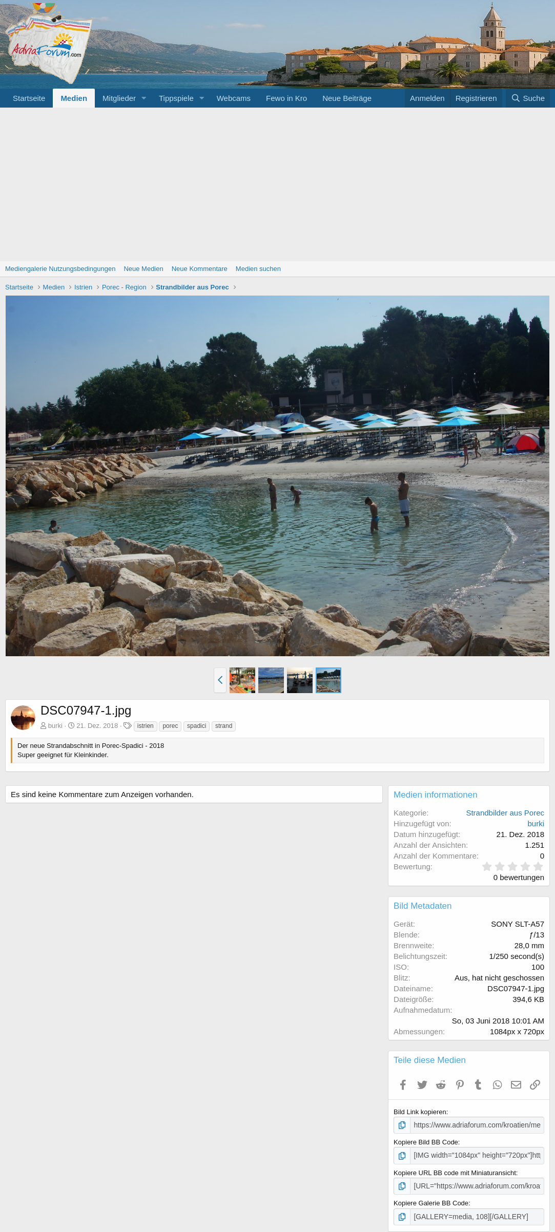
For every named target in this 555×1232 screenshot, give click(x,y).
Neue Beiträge (347, 98)
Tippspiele (176, 98)
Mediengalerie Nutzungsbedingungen (60, 269)
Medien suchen (258, 269)
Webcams (234, 98)
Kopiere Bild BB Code (426, 1141)
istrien (145, 725)
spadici (196, 725)
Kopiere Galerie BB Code (431, 1201)
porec (170, 725)
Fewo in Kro (286, 98)
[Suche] (528, 98)
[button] (144, 98)
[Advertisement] (277, 184)
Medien (73, 98)
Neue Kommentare (200, 269)
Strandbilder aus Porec (505, 812)
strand (223, 725)
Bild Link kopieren (420, 1112)
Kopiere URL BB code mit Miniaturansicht (455, 1171)
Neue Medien (143, 269)
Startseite (29, 98)
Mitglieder (119, 98)
